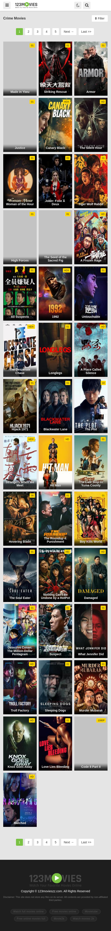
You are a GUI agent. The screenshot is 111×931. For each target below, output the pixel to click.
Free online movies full (31, 918)
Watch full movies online (28, 911)
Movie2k (59, 918)
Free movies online (64, 911)
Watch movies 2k (83, 918)
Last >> (86, 31)
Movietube (91, 911)
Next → (69, 31)
